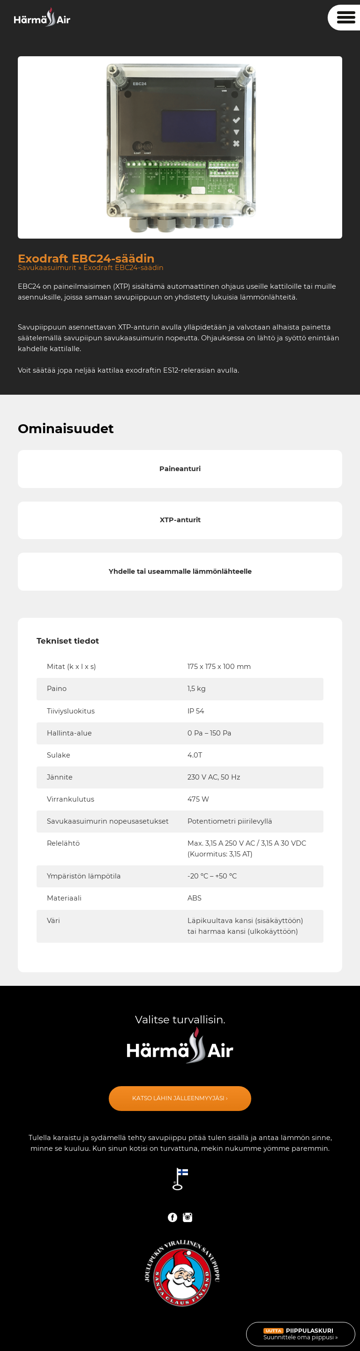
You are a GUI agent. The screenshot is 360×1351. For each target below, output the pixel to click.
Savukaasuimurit (47, 267)
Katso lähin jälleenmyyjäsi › (180, 1098)
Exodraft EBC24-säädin (123, 267)
